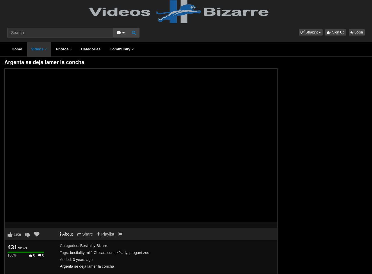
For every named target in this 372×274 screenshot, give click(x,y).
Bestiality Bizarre (94, 245)
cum (111, 252)
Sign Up (335, 32)
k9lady (122, 252)
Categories (91, 49)
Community (122, 49)
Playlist (105, 234)
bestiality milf (81, 252)
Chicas (99, 252)
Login (356, 32)
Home (17, 49)
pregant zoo (139, 252)
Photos (64, 49)
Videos (39, 49)
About (66, 234)
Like (14, 234)
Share (85, 234)
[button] (311, 32)
